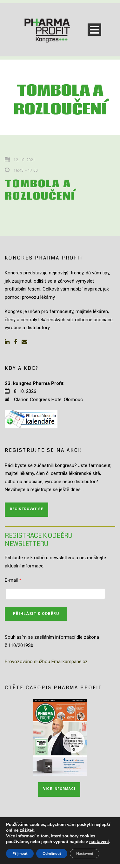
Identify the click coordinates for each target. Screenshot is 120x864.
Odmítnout (52, 853)
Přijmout (19, 853)
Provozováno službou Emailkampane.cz (46, 661)
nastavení (99, 842)
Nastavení (84, 853)
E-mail (13, 580)
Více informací (59, 789)
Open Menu (94, 29)
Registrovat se (26, 509)
